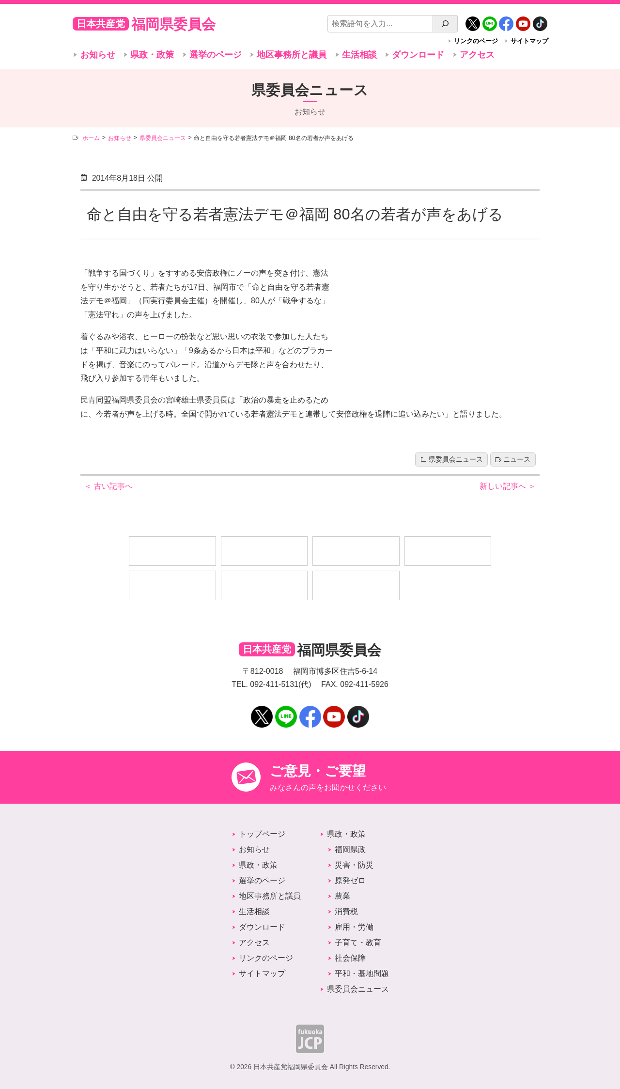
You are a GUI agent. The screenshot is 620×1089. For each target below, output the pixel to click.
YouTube (523, 20)
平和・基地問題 (362, 973)
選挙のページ (215, 55)
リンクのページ (476, 41)
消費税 (346, 911)
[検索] (445, 23)
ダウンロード (418, 55)
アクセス (477, 55)
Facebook (506, 20)
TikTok (540, 20)
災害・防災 (354, 865)
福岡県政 (350, 849)
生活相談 (359, 55)
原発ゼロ (350, 880)
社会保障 (350, 958)
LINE (489, 20)
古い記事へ (108, 486)
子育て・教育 (358, 942)
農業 (342, 896)
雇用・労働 (354, 927)
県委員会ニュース (456, 459)
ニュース (516, 459)
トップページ (262, 834)
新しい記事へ (508, 486)
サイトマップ (529, 41)
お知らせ (97, 55)
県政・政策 (152, 55)
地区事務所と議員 (291, 55)
